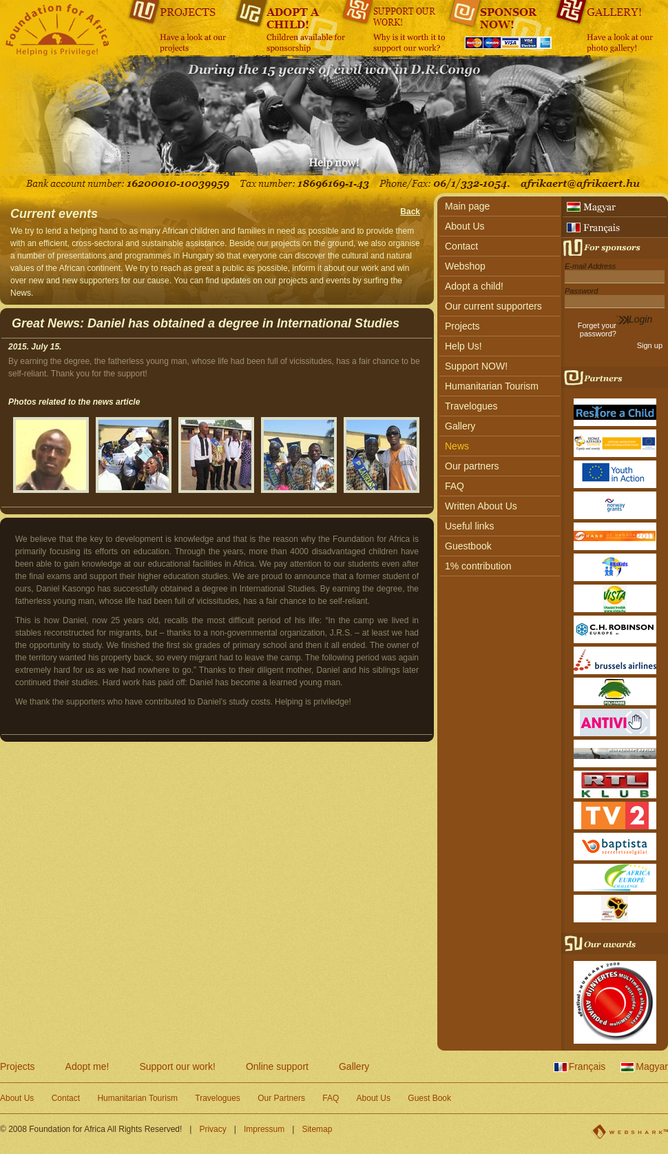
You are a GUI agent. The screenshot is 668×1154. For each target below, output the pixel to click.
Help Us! (463, 346)
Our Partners (281, 1098)
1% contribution (478, 565)
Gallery (460, 426)
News (457, 446)
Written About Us (481, 506)
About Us (465, 226)
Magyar (652, 1066)
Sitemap (317, 1129)
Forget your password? (597, 329)
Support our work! (177, 1066)
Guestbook (468, 545)
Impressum (264, 1129)
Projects (462, 326)
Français (587, 1066)
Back (410, 211)
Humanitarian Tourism (492, 386)
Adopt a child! (474, 286)
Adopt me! (87, 1066)
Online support (277, 1066)
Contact (461, 246)
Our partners (472, 466)
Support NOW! (476, 366)
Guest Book (429, 1098)
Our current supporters (493, 306)
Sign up (649, 345)
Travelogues (471, 406)
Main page (467, 206)
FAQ (454, 486)
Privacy (212, 1129)
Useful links (469, 526)
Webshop (465, 266)
